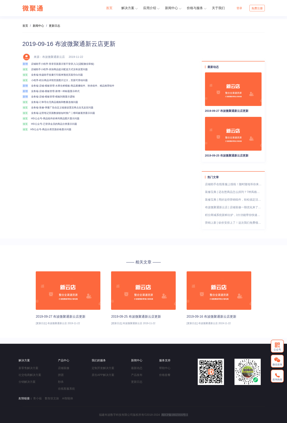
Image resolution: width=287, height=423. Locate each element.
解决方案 (129, 8)
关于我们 (218, 8)
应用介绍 (151, 8)
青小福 (37, 398)
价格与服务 (196, 8)
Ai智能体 (67, 398)
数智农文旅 (52, 398)
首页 (109, 8)
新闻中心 (173, 8)
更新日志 (54, 25)
